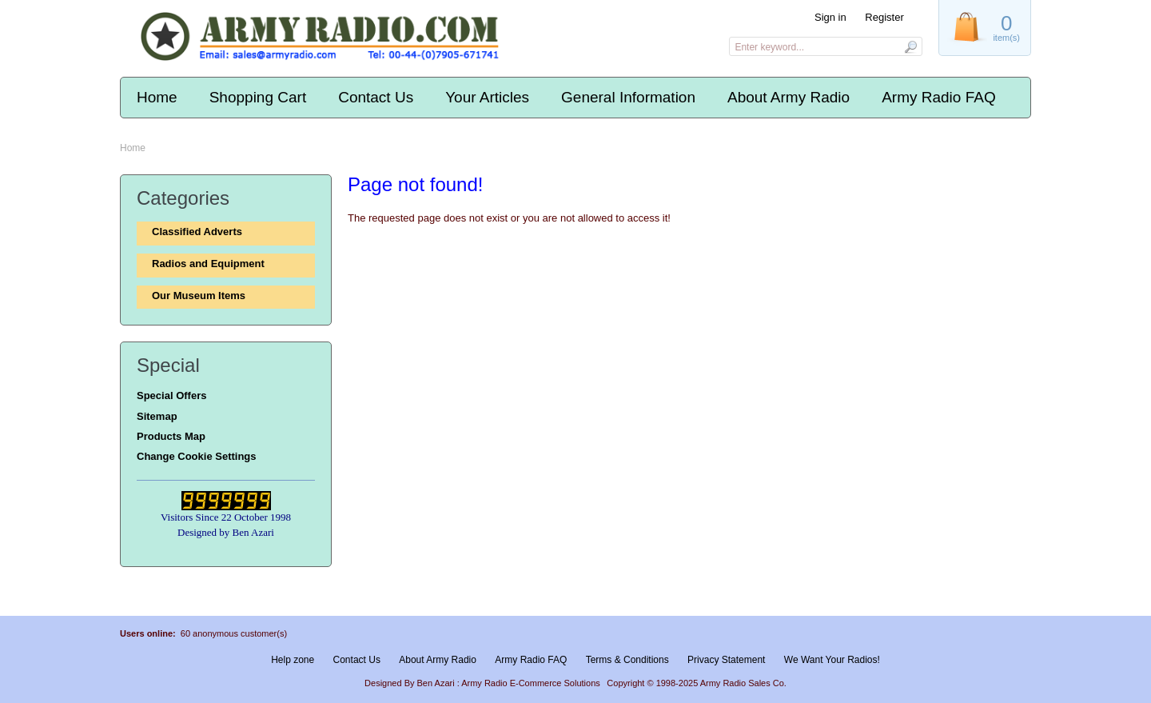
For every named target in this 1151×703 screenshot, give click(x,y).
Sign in (830, 17)
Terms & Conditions (627, 659)
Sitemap (157, 416)
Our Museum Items (198, 296)
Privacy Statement (726, 659)
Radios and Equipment (208, 264)
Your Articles (487, 97)
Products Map (171, 436)
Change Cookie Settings (197, 456)
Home (157, 97)
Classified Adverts (197, 232)
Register (884, 17)
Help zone (292, 659)
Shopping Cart (257, 97)
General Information (628, 97)
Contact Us (375, 97)
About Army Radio (788, 97)
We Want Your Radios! (832, 659)
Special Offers (171, 395)
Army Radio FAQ (939, 97)
